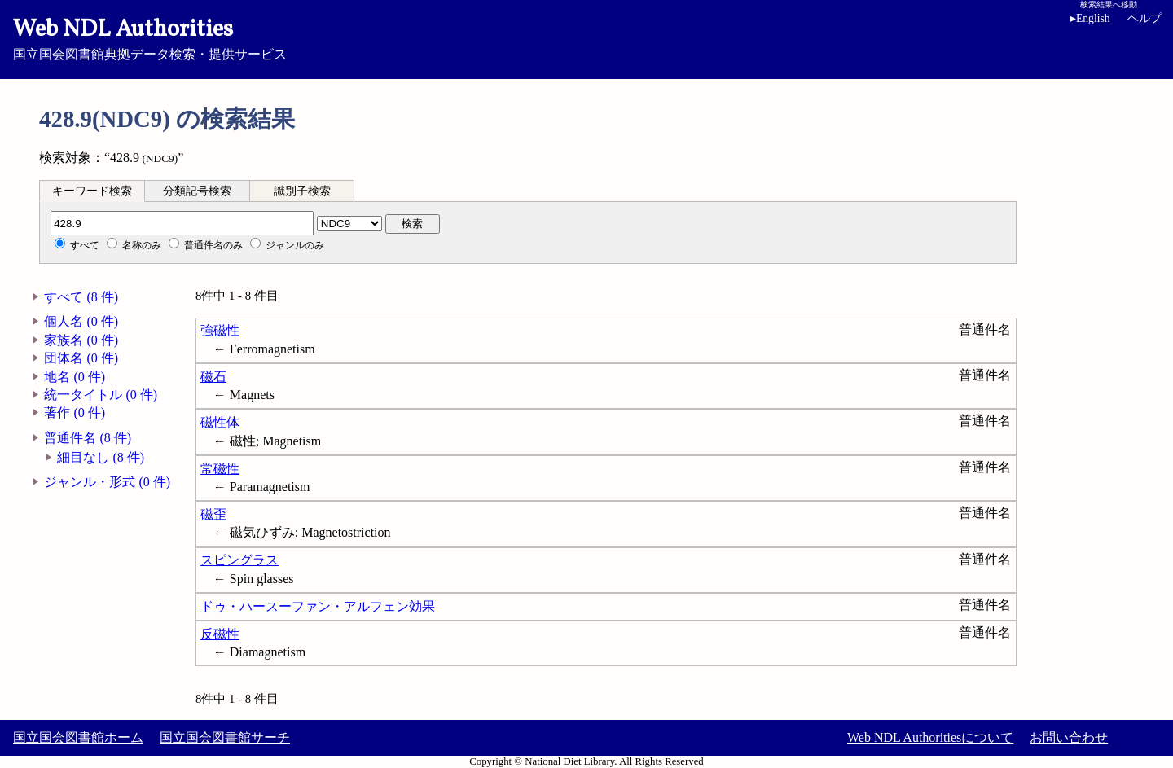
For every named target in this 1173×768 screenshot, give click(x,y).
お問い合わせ (1069, 737)
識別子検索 (302, 191)
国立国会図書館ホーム (78, 737)
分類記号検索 (197, 191)
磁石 (213, 377)
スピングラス (239, 560)
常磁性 (219, 469)
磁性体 (219, 422)
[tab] (92, 190)
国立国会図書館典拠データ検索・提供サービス (586, 37)
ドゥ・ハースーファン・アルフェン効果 (317, 606)
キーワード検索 (92, 191)
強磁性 (219, 330)
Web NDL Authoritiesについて (930, 737)
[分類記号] (182, 223)
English (1090, 18)
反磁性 (219, 634)
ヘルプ (1144, 18)
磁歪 (213, 514)
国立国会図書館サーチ (225, 737)
